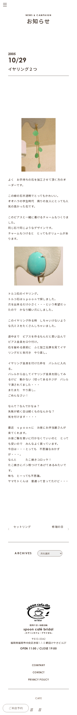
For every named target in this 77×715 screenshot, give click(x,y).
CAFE (38, 679)
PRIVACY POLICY (38, 660)
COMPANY (38, 646)
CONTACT (39, 653)
